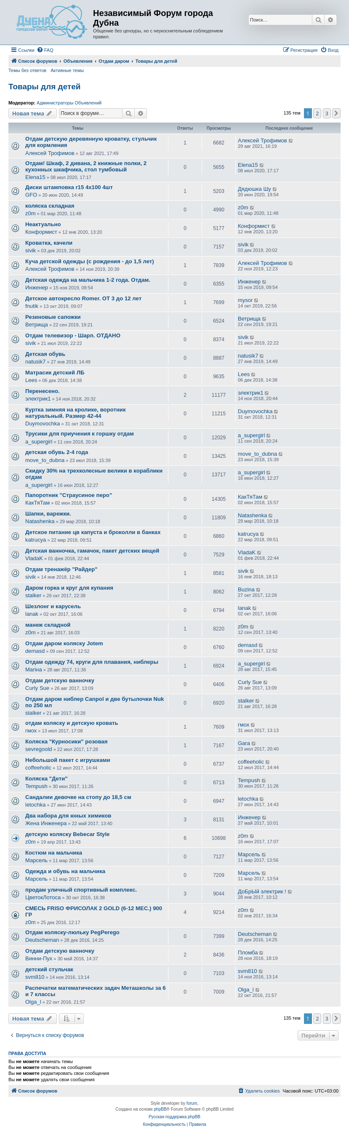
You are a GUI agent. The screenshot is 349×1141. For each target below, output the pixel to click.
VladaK (34, 558)
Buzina (246, 589)
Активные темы (67, 70)
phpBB (160, 1109)
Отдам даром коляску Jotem (64, 643)
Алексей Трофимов (50, 153)
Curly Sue (37, 688)
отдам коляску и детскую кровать (71, 723)
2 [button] (317, 113)
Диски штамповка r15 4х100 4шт (69, 187)
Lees (31, 380)
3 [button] (326, 113)
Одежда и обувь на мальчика (65, 871)
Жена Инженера (46, 823)
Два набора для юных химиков (68, 815)
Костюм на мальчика (53, 853)
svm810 (35, 977)
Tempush (36, 786)
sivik (30, 250)
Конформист (41, 232)
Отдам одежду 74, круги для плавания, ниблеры (91, 662)
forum (191, 1103)
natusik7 (35, 361)
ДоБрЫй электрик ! (262, 891)
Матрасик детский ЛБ (54, 372)
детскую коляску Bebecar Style (67, 834)
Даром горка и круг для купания (69, 588)
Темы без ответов (27, 70)
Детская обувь (45, 354)
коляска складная (49, 206)
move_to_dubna (44, 460)
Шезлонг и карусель (53, 606)
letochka (35, 805)
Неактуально (43, 224)
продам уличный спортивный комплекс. (81, 890)
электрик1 (38, 398)
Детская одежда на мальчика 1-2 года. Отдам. (87, 280)
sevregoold (38, 749)
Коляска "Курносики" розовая (66, 741)
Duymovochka (42, 423)
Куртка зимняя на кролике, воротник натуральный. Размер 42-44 (75, 412)
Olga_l (33, 1002)
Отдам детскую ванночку (59, 680)
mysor (245, 300)
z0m (30, 213)
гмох (31, 730)
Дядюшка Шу (254, 189)
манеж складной (47, 625)
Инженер (36, 287)
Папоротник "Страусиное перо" (68, 495)
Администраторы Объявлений (69, 102)
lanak (31, 614)
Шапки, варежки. (48, 513)
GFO (31, 195)
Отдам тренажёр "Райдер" (61, 569)
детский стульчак (49, 969)
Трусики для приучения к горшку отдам (79, 433)
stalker (33, 595)
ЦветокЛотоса (43, 897)
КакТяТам (37, 503)
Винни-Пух (38, 958)
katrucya (35, 540)
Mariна (33, 669)
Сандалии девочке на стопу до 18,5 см (78, 797)
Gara (244, 743)
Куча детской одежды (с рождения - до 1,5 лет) (89, 261)
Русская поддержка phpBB (174, 1116)
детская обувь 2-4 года (56, 452)
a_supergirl (38, 441)
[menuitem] (45, 50)
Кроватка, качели (48, 243)
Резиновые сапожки (53, 317)
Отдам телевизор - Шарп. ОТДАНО (72, 335)
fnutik (31, 306)
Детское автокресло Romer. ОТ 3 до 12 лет (83, 298)
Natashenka (39, 521)
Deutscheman (42, 940)
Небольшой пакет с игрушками (67, 760)
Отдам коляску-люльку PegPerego (72, 932)
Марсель (36, 860)
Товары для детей (44, 86)
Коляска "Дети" (46, 778)
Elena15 (35, 177)
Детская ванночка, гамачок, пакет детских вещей (92, 551)
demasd (35, 651)
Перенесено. (42, 391)
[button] (336, 113)
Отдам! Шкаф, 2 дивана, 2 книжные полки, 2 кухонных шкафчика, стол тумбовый (86, 166)
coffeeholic (38, 767)
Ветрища (36, 324)
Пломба (248, 952)
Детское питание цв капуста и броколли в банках (93, 532)
